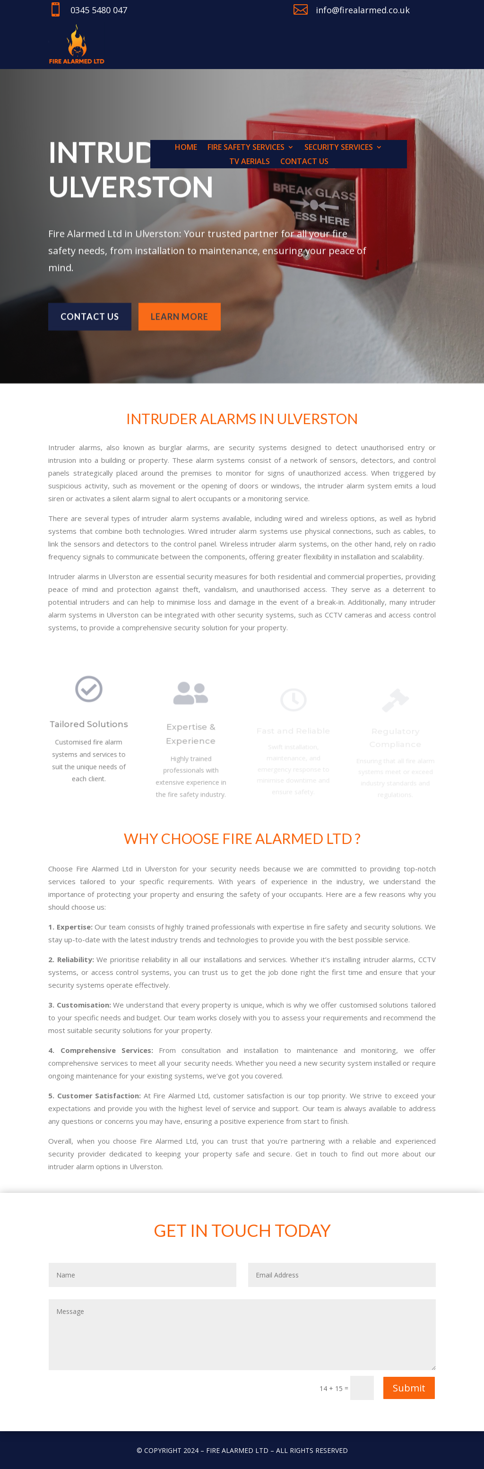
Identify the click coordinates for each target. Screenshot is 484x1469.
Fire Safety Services (246, 148)
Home (186, 148)
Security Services (338, 148)
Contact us (304, 162)
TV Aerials (249, 162)
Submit (409, 1388)
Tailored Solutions (89, 728)
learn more (179, 313)
